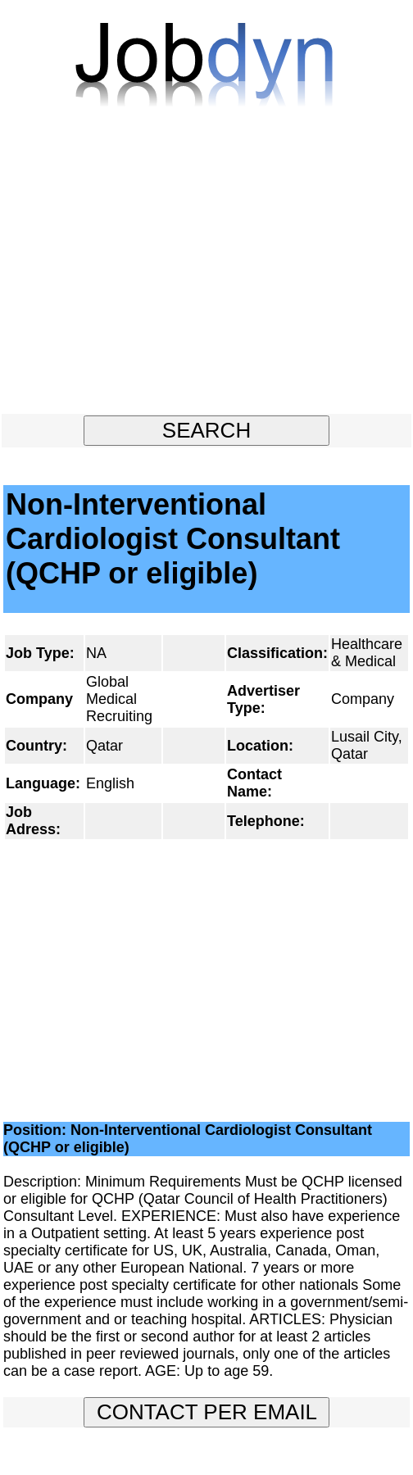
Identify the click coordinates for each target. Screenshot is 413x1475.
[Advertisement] (206, 268)
